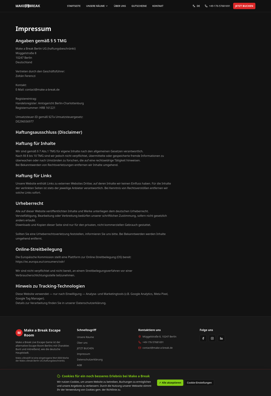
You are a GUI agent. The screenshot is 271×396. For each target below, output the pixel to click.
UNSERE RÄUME (97, 6)
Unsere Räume (85, 337)
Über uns (82, 342)
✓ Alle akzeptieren (170, 382)
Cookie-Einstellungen (199, 382)
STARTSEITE (74, 6)
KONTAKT (157, 6)
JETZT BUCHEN (244, 6)
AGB (79, 365)
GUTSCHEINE (139, 6)
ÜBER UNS (120, 6)
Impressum (83, 354)
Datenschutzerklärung (90, 359)
